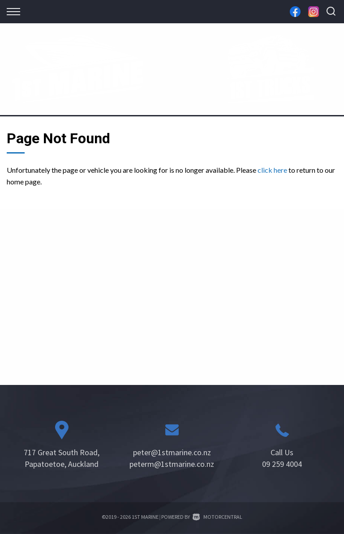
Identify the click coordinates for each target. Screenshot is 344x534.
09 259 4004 (282, 464)
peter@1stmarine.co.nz (172, 452)
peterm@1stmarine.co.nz (171, 464)
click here (272, 170)
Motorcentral (217, 516)
